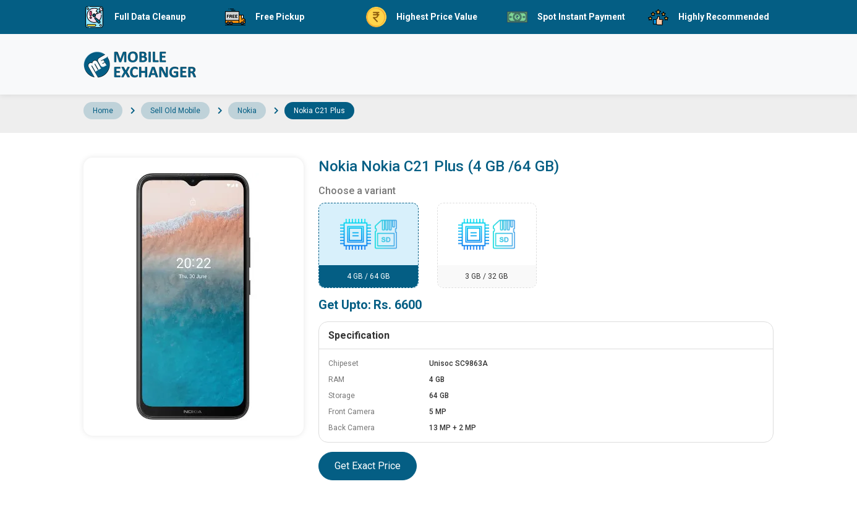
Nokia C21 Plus (319, 110)
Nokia (247, 110)
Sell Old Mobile (175, 110)
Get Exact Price (368, 466)
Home (103, 110)
